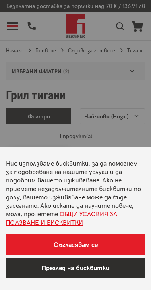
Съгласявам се (76, 244)
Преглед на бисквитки (75, 267)
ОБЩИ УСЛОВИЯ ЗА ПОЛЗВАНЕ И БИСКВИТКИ (61, 217)
